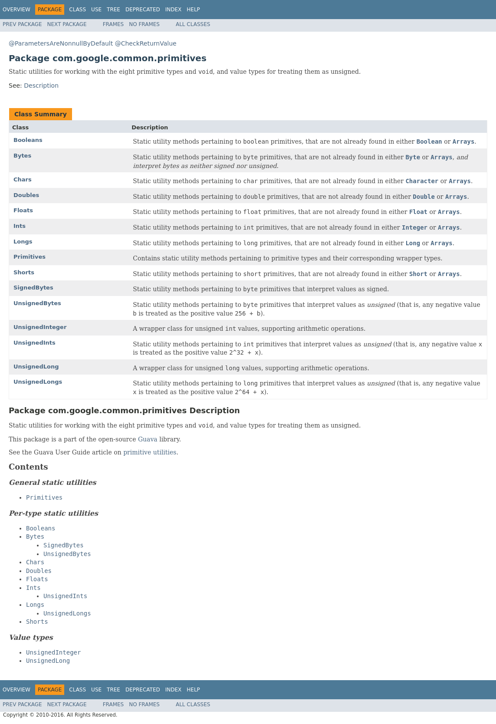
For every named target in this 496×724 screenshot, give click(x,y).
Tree (113, 10)
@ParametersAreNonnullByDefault (61, 43)
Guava (148, 439)
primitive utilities (149, 452)
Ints (19, 226)
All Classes (193, 24)
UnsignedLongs (37, 381)
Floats (23, 210)
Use (96, 10)
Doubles (26, 195)
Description (41, 85)
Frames (113, 24)
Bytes (22, 155)
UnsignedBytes (37, 303)
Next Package (67, 24)
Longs (23, 241)
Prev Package (22, 24)
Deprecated (142, 10)
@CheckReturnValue (146, 43)
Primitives (29, 256)
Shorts (23, 272)
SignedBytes (33, 287)
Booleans (28, 140)
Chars (22, 179)
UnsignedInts (34, 342)
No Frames (144, 24)
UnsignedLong (36, 366)
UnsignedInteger (39, 327)
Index (173, 10)
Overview (16, 10)
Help (193, 10)
